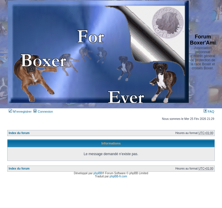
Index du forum (19, 133)
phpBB (97, 173)
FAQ (209, 111)
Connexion (43, 111)
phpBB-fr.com (118, 176)
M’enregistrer (20, 111)
